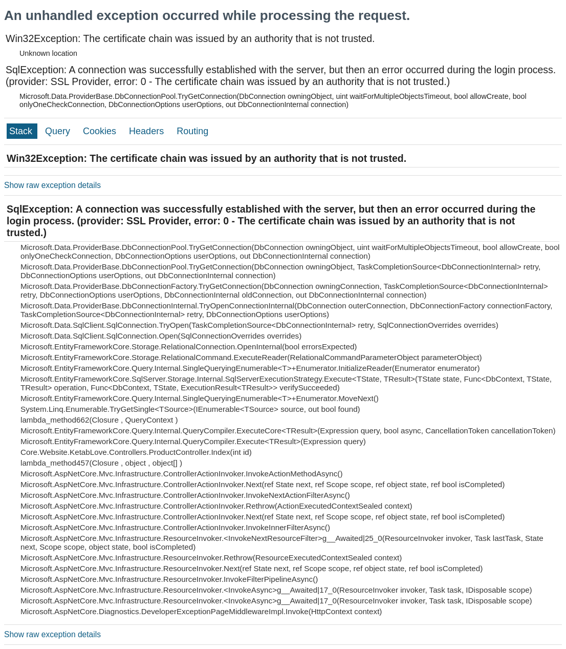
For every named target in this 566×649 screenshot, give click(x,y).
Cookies (101, 131)
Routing (192, 131)
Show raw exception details (52, 185)
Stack (22, 131)
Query (59, 131)
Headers (147, 131)
